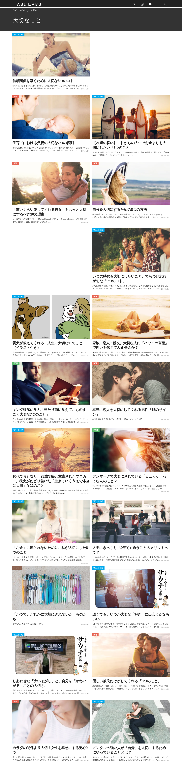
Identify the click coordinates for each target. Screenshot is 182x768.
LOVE (15, 97)
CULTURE (17, 569)
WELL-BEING (18, 35)
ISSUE (16, 364)
